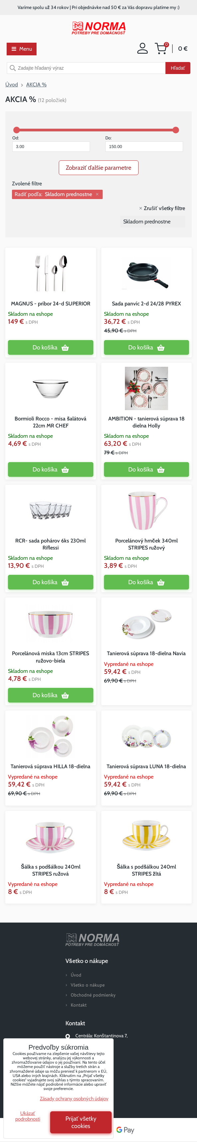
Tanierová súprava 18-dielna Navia (146, 653)
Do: (144, 143)
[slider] (16, 130)
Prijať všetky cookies (81, 1122)
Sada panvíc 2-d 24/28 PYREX (146, 303)
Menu (22, 49)
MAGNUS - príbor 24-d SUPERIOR (50, 303)
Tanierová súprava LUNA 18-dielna (146, 766)
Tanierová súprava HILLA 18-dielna (50, 766)
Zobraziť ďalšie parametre (98, 167)
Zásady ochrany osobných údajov (74, 1099)
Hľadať (178, 68)
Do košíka (45, 347)
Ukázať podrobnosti (27, 1116)
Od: (51, 143)
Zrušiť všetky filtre (164, 208)
